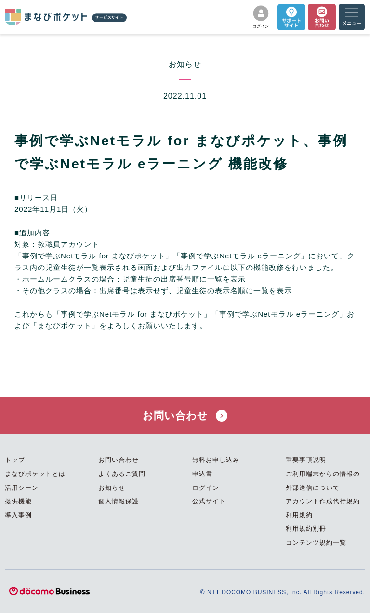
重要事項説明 (306, 462)
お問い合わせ (185, 416)
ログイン (205, 489)
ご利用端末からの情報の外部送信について (323, 483)
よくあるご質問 (121, 476)
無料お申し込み (215, 462)
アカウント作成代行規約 (323, 503)
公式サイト (209, 503)
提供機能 (18, 503)
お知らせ (111, 489)
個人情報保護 (118, 503)
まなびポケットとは (35, 476)
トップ (15, 462)
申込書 (202, 476)
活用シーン (22, 489)
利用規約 (299, 517)
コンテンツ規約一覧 (316, 545)
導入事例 (18, 517)
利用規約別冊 (306, 531)
